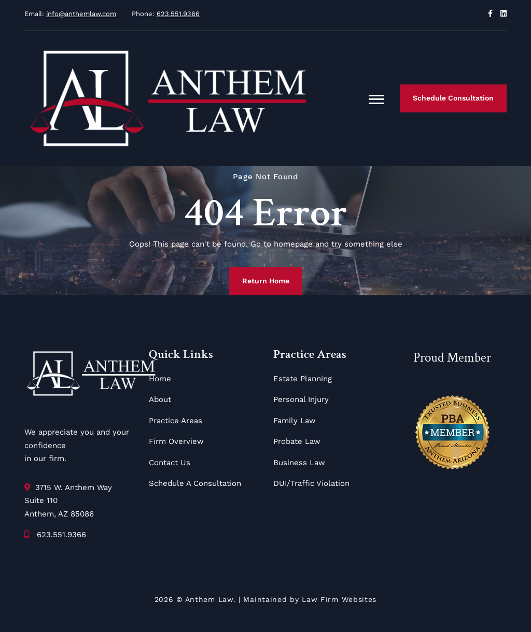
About (160, 399)
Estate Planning (302, 378)
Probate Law (296, 441)
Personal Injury (301, 399)
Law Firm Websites (339, 599)
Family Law (294, 420)
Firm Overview (176, 441)
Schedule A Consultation (195, 483)
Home (160, 378)
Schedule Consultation (453, 98)
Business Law (299, 462)
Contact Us (169, 462)
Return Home (265, 281)
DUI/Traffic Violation (311, 483)
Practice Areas (175, 420)
